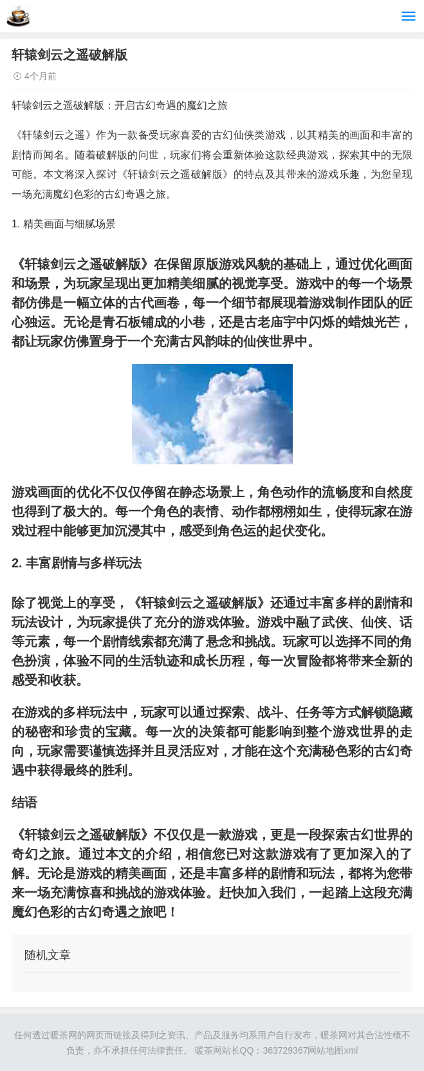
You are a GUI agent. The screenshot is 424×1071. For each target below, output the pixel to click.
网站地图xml (333, 1050)
